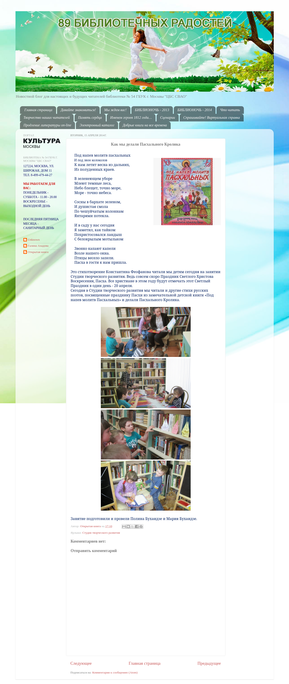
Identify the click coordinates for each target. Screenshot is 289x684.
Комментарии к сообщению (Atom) (115, 672)
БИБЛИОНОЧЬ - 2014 (194, 110)
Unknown (34, 239)
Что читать (230, 110)
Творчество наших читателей (47, 117)
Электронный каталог (96, 125)
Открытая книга (91, 526)
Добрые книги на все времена (145, 125)
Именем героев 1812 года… (131, 117)
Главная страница (38, 110)
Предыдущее (209, 663)
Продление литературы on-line (47, 125)
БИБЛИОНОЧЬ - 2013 (152, 110)
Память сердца (90, 117)
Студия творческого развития (101, 532)
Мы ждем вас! (115, 110)
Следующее (81, 663)
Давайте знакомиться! (78, 110)
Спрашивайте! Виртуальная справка (211, 117)
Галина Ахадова (38, 245)
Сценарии (167, 117)
